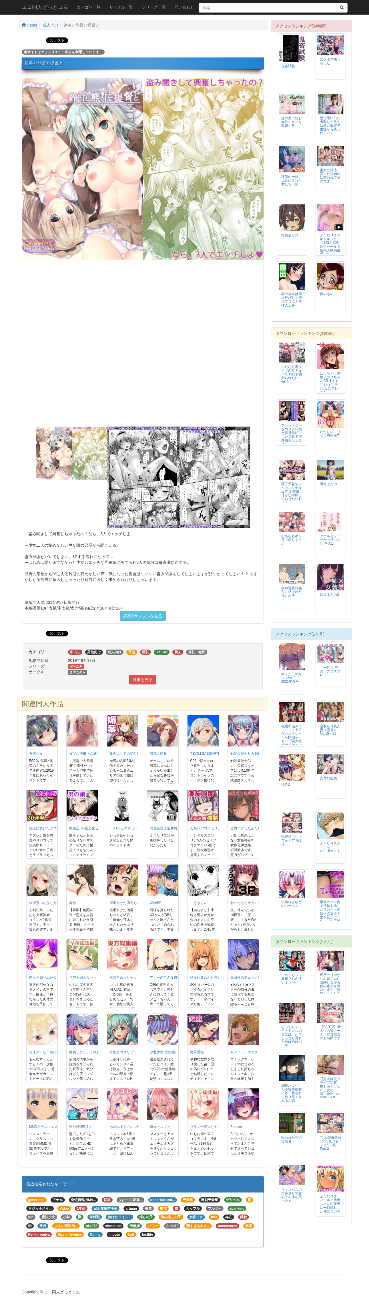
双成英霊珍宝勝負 (163, 828)
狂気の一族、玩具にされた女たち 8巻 (291, 180)
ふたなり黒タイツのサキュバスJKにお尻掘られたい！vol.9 (291, 374)
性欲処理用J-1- (80, 1127)
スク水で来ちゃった (330, 61)
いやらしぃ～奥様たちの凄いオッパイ (291, 978)
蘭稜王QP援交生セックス (88, 828)
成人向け (51, 25)
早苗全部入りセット (84, 977)
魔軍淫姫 (197, 1052)
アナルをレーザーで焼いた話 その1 (330, 539)
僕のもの (327, 294)
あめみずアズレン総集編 (128, 1127)
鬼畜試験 (288, 66)
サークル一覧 (121, 7)
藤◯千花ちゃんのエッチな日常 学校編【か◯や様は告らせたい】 (291, 491)
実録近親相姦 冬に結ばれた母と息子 (291, 592)
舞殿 (72, 903)
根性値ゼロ (289, 235)
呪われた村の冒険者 (291, 1139)
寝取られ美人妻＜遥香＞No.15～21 (330, 730)
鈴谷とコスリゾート (124, 1052)
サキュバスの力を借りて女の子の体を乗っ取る (291, 1195)
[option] (143, 169)
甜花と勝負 (158, 754)
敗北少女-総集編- (163, 1052)
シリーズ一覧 (154, 7)
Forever (236, 1127)
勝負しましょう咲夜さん (88, 1052)
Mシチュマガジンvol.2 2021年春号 (291, 678)
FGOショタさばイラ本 (126, 828)
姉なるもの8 (329, 595)
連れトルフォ (160, 1127)
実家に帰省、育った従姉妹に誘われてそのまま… (330, 175)
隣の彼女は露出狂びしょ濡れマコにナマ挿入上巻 (291, 299)
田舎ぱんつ (328, 484)
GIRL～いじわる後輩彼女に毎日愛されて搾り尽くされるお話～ (291, 1093)
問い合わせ (184, 7)
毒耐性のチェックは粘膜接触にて (256, 977)
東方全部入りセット (124, 977)
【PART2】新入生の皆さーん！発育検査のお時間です (330, 1032)
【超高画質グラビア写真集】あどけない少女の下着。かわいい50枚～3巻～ (330, 1088)
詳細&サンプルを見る (142, 616)
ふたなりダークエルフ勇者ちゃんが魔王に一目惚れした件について (330, 1203)
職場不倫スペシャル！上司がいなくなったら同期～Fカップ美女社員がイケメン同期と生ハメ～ (291, 739)
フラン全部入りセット (207, 1127)
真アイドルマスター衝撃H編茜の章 (257, 1052)
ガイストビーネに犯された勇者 (53, 1052)
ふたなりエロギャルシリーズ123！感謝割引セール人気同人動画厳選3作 (330, 244)
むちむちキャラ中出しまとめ (291, 539)
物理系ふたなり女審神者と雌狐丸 (55, 903)
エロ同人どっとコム (45, 7)
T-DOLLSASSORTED (206, 754)
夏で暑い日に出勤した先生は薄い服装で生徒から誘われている (330, 125)
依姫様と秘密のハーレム (291, 904)
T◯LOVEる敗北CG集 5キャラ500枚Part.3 (330, 1143)
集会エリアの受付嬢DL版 (128, 754)
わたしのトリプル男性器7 (330, 434)
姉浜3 (285, 785)
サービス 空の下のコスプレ (330, 671)
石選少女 (36, 754)
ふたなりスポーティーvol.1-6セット (330, 847)
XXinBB (155, 903)
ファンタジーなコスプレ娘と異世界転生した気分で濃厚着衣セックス (291, 434)
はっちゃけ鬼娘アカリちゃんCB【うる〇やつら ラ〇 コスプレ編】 (330, 382)
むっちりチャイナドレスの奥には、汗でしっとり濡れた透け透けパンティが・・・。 (291, 1038)
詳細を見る (143, 679)
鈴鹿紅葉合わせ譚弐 (205, 977)
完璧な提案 (328, 778)
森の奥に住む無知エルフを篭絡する (291, 122)
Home (29, 25)
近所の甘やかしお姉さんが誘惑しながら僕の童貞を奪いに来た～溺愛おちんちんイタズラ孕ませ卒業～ (330, 988)
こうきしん (198, 903)
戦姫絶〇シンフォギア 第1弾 (291, 840)
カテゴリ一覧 (89, 7)
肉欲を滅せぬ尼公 (43, 977)
